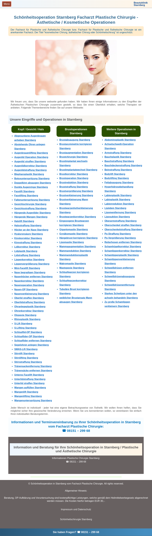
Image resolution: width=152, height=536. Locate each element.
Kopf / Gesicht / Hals (31, 129)
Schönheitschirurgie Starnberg (76, 519)
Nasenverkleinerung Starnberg (31, 294)
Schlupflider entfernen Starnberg (32, 340)
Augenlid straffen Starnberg (30, 161)
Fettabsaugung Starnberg (118, 182)
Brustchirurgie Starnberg (73, 157)
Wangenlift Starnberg (26, 392)
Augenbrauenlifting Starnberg (31, 153)
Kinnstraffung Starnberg (28, 242)
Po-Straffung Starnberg (117, 234)
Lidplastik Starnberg (25, 251)
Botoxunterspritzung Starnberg (31, 178)
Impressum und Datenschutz (76, 509)
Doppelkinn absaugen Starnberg (32, 183)
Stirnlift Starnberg (24, 353)
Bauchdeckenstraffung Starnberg (123, 165)
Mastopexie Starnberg (71, 268)
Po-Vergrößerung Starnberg (120, 238)
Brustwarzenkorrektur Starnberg (77, 216)
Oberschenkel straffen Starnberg (122, 225)
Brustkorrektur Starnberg (73, 174)
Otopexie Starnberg (25, 315)
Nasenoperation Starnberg (29, 285)
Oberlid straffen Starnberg (29, 298)
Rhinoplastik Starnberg (27, 319)
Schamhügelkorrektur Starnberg (122, 246)
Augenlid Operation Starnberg (31, 157)
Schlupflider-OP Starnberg (29, 336)
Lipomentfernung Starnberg (120, 212)
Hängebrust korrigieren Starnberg (78, 238)
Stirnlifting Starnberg (26, 358)
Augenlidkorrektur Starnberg (30, 165)
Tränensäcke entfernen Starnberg (33, 370)
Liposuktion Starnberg (117, 216)
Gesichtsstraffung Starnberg (30, 208)
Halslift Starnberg (24, 221)
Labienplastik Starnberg (118, 195)
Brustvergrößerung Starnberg (76, 191)
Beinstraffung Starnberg (118, 169)
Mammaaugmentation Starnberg (77, 246)
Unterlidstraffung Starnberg (29, 379)
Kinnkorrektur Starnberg (28, 238)
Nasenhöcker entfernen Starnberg (33, 276)
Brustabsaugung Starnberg (74, 140)
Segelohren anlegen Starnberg (31, 345)
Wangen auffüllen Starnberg (30, 387)
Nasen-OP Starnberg (25, 289)
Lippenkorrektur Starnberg (29, 259)
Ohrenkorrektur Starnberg (28, 311)
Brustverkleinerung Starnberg (76, 195)
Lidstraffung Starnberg (27, 255)
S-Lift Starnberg (23, 323)
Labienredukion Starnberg (119, 204)
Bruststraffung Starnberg (73, 187)
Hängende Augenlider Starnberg (32, 212)
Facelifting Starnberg (26, 195)
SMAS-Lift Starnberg (25, 349)
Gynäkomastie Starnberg (73, 234)
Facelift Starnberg (24, 191)
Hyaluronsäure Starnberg (28, 234)
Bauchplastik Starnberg (117, 157)
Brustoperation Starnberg (73, 178)
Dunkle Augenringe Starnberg (31, 187)
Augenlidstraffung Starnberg (30, 170)
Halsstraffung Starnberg (27, 225)
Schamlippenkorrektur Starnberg (123, 251)
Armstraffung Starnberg (117, 152)
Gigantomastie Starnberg (73, 229)
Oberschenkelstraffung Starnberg (123, 229)
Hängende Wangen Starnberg (30, 217)
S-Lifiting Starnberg (25, 328)
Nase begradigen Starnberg (29, 272)
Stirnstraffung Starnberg (28, 362)
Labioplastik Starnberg (117, 199)
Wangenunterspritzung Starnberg (33, 400)
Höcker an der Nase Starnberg (31, 230)
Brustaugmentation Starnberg (76, 152)
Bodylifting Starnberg (116, 178)
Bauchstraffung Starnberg (119, 161)
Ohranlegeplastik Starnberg (29, 306)
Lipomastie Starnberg (71, 242)
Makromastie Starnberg (72, 263)
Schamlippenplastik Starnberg (121, 255)
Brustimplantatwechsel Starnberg (78, 169)
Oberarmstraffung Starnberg (120, 221)
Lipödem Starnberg (115, 208)
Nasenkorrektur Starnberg (29, 281)
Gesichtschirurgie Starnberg (30, 204)
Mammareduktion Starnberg (75, 251)
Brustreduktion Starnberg (73, 182)
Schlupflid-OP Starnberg (28, 332)
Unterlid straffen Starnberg (29, 383)
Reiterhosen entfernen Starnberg (123, 242)
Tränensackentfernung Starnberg (33, 366)
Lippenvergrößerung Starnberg (31, 264)
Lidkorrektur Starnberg (27, 247)
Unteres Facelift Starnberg (29, 375)
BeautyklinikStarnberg (141, 4)
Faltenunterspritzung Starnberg (32, 200)
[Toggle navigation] (6, 4)
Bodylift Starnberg (114, 174)
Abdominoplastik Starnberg (120, 140)
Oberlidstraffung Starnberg (29, 302)
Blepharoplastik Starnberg (29, 174)
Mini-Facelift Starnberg (27, 268)
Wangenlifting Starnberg (28, 396)
